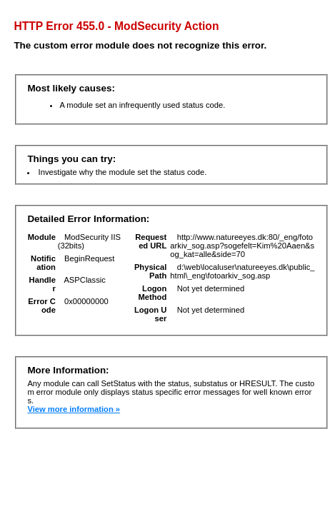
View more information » (73, 409)
